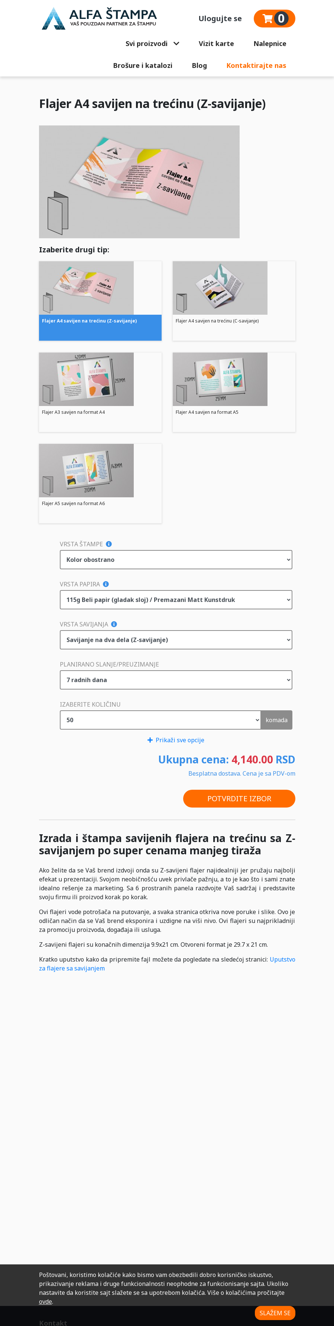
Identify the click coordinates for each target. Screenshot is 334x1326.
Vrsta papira (84, 584)
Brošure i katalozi (142, 65)
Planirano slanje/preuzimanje (109, 664)
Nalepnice (269, 43)
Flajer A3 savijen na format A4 (73, 412)
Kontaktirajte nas (256, 65)
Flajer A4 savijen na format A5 (207, 412)
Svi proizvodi (152, 43)
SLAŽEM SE (275, 1313)
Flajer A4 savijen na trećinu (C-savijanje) (217, 321)
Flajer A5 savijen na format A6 (73, 503)
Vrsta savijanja (88, 624)
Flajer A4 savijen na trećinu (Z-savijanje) (89, 321)
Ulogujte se (220, 18)
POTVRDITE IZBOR (239, 798)
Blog (199, 65)
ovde (45, 1301)
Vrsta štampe (86, 544)
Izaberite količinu (90, 704)
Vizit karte (216, 43)
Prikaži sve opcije (175, 740)
